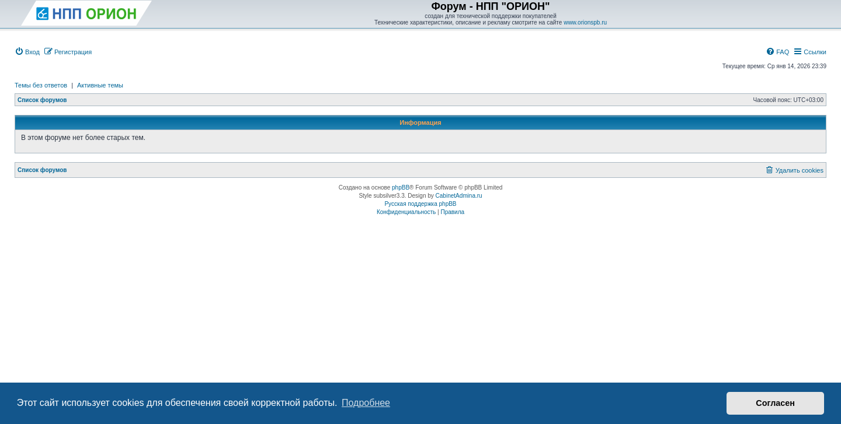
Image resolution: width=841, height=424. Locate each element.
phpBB (400, 187)
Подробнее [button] (366, 403)
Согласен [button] (775, 403)
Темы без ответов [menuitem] (41, 85)
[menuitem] (27, 52)
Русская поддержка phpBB (420, 204)
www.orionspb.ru (585, 22)
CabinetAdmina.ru (459, 195)
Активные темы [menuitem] (100, 85)
